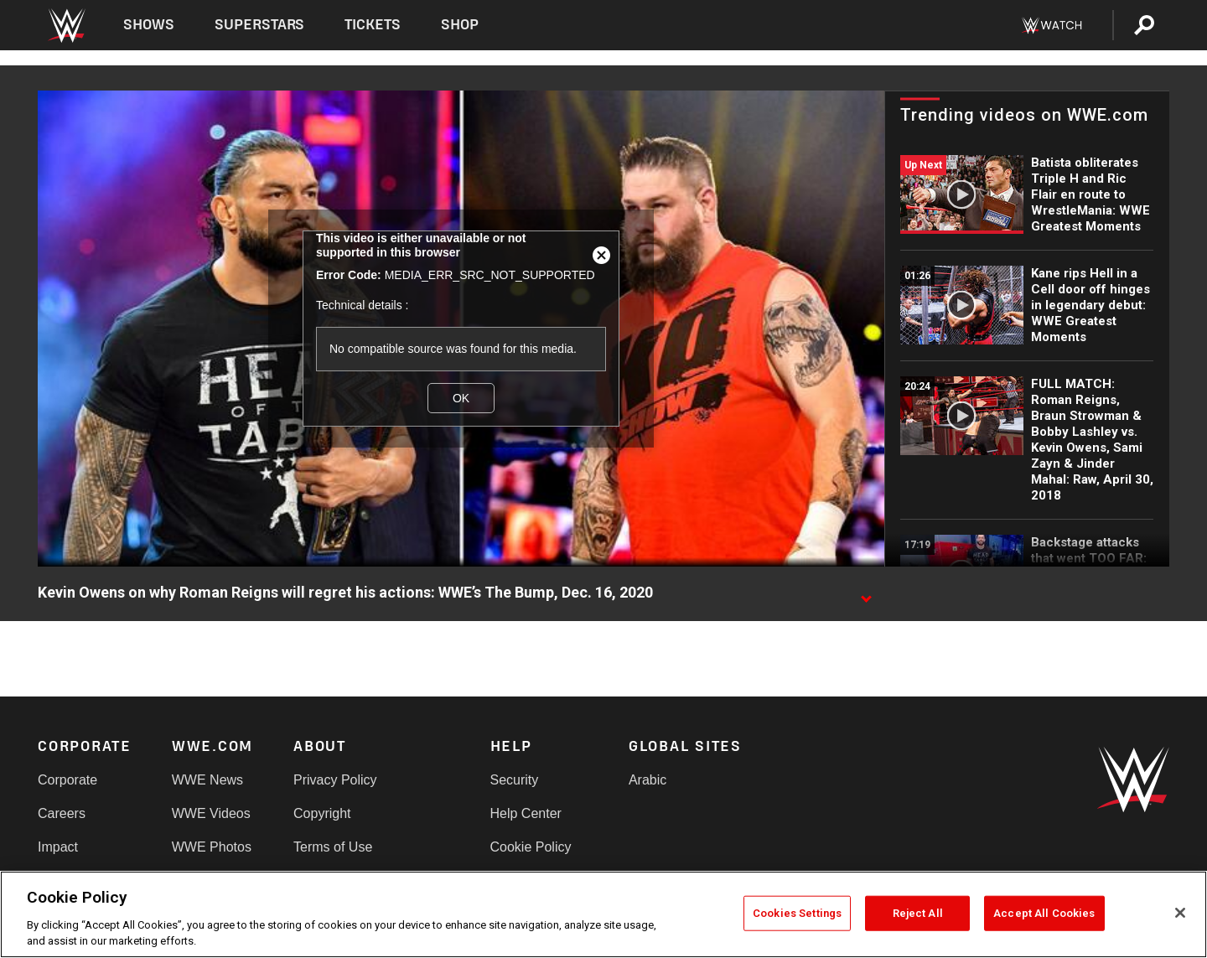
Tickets (372, 25)
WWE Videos (211, 813)
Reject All (918, 913)
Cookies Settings (797, 913)
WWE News (207, 780)
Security (514, 780)
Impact (58, 847)
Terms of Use (332, 847)
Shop (460, 25)
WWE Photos (211, 847)
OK (461, 398)
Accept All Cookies (1044, 913)
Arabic (647, 780)
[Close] (1180, 912)
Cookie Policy (531, 847)
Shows (148, 25)
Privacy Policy (335, 780)
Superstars (260, 25)
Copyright (321, 813)
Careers (61, 813)
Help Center (526, 813)
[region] (603, 914)
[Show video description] (865, 593)
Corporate (67, 780)
